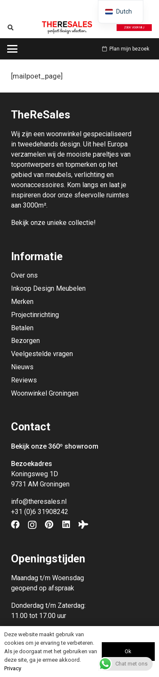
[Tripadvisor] (83, 524)
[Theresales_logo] (67, 27)
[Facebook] (15, 524)
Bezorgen (25, 341)
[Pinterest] (49, 524)
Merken (22, 302)
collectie (81, 223)
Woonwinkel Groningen (44, 393)
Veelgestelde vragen (42, 354)
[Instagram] (32, 525)
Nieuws (22, 367)
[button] (10, 27)
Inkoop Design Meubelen (48, 288)
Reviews (24, 380)
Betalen (22, 328)
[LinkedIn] (66, 524)
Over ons (24, 275)
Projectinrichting (35, 315)
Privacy (12, 668)
